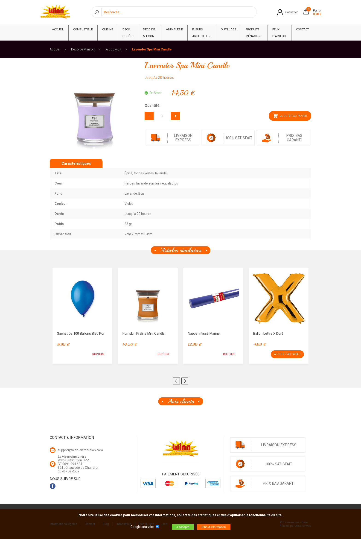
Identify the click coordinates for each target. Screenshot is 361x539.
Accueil (55, 49)
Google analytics (142, 527)
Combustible (83, 29)
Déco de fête (127, 33)
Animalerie (174, 29)
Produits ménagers (253, 33)
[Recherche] (177, 12)
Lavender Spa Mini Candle (152, 49)
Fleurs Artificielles (201, 33)
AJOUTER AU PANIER (290, 116)
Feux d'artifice (279, 33)
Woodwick (113, 49)
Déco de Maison (149, 33)
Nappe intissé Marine (204, 333)
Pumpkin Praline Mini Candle (143, 333)
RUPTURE (98, 354)
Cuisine (107, 29)
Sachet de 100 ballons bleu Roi (80, 333)
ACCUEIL (58, 29)
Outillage (228, 29)
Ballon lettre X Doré (268, 333)
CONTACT (302, 29)
